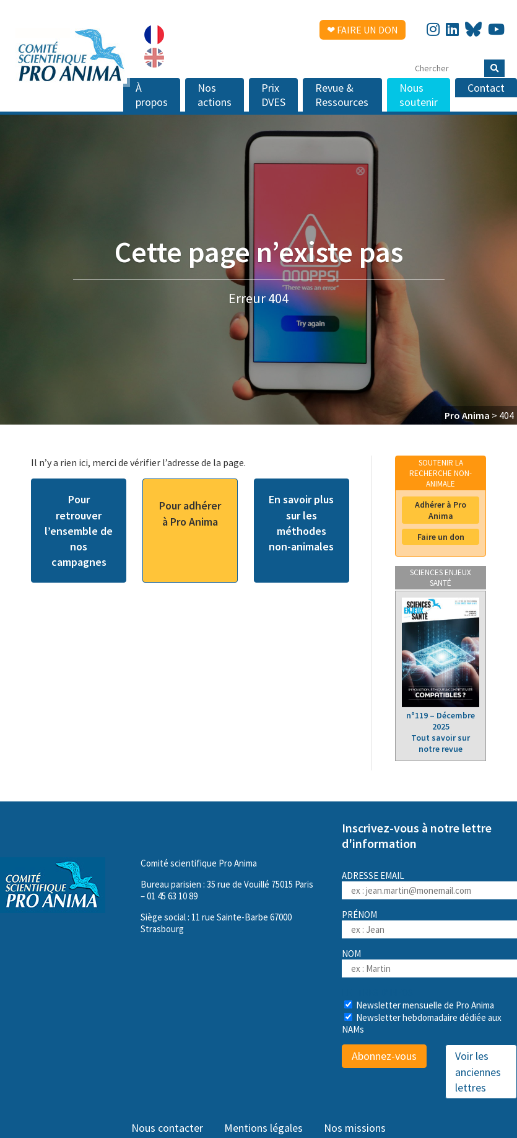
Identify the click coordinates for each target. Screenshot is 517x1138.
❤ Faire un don (362, 30)
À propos (152, 95)
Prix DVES (273, 95)
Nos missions (355, 1128)
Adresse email (429, 884)
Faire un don (440, 536)
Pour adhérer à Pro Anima (190, 513)
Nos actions (215, 95)
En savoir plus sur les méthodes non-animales (301, 523)
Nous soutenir (418, 95)
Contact (486, 88)
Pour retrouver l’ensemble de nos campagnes (79, 530)
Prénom (359, 914)
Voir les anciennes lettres (478, 1071)
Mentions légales (263, 1128)
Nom (351, 953)
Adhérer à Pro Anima (440, 510)
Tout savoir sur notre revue (440, 743)
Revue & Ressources (341, 95)
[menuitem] (154, 35)
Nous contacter (167, 1128)
